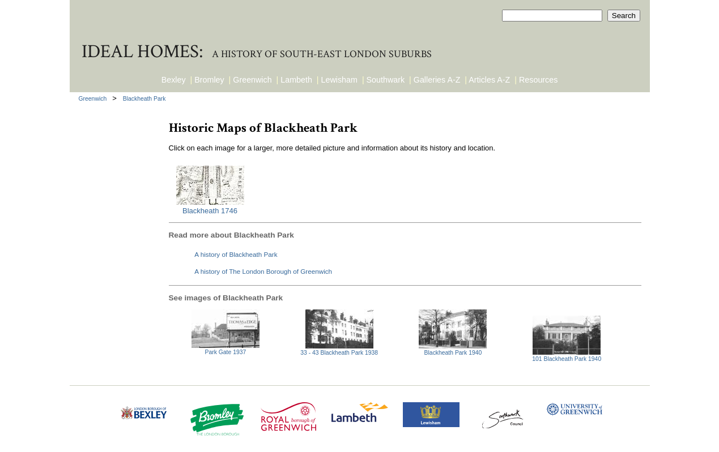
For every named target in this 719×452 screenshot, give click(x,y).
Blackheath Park (144, 99)
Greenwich (252, 79)
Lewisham (339, 79)
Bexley (173, 79)
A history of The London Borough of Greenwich (263, 271)
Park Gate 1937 (225, 352)
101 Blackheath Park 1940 (566, 359)
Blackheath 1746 (209, 210)
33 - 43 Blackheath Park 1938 (339, 353)
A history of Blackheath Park (235, 254)
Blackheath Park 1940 (453, 353)
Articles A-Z (489, 79)
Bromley (209, 79)
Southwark (386, 79)
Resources (538, 79)
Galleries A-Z (437, 79)
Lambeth (296, 79)
